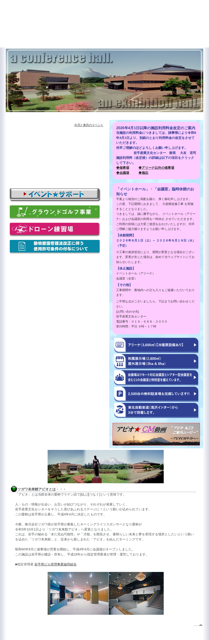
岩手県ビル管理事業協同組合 (55, 564)
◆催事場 (122, 167)
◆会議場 (122, 173)
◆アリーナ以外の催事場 (156, 167)
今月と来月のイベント (88, 125)
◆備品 (143, 173)
